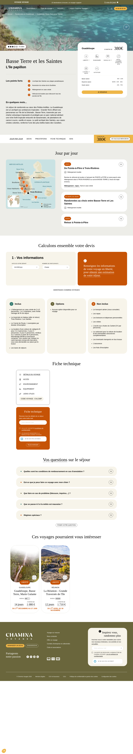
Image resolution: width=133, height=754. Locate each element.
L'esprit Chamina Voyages (79, 8)
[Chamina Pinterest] (31, 730)
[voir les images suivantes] (7, 27)
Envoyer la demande (121, 721)
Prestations (41, 139)
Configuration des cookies (109, 749)
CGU (64, 749)
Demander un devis (15, 718)
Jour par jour (16, 139)
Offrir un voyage (52, 713)
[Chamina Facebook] (28, 730)
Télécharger (33, 445)
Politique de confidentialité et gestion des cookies (84, 749)
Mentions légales (40, 749)
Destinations (31, 8)
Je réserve (102, 92)
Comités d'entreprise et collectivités (58, 717)
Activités (61, 8)
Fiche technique (58, 139)
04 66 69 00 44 (121, 8)
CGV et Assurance (54, 749)
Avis (71, 139)
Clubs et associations (54, 720)
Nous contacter (52, 709)
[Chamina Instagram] (34, 730)
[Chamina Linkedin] (37, 730)
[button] (4, 751)
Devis (29, 139)
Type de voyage (47, 8)
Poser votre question (66, 598)
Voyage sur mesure (53, 705)
